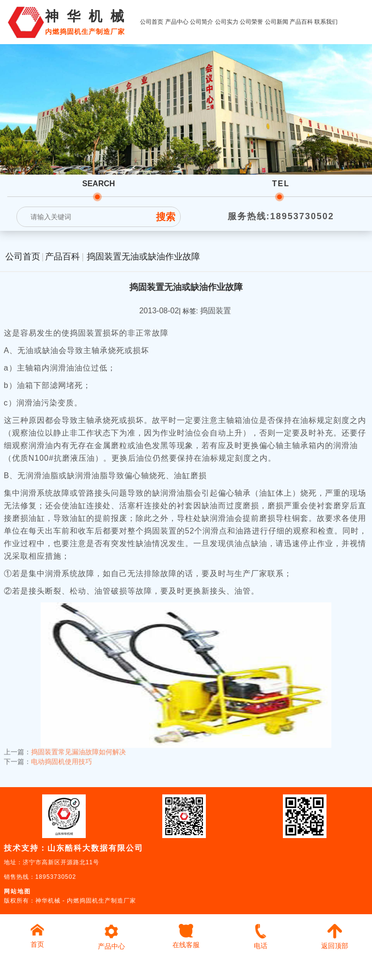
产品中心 (176, 21)
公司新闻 (276, 21)
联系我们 (326, 21)
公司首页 (151, 21)
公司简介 (201, 21)
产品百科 (301, 21)
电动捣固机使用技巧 (61, 756)
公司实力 (226, 21)
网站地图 (17, 891)
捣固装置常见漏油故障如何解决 (78, 746)
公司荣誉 (251, 21)
